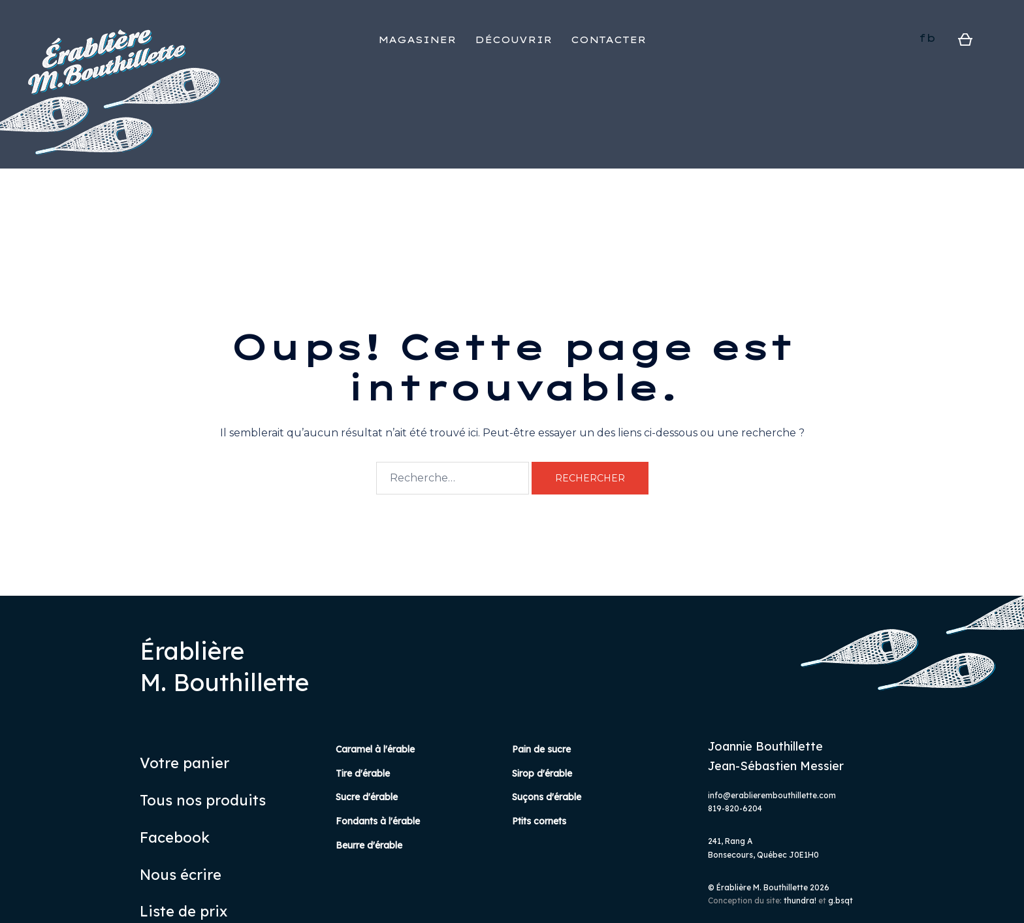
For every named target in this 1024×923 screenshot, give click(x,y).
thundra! (800, 900)
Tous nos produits (203, 800)
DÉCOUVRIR (513, 40)
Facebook (175, 837)
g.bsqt (840, 900)
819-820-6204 (735, 808)
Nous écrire (180, 875)
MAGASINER (417, 40)
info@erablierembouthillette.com (772, 795)
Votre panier (184, 763)
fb (927, 37)
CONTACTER (609, 40)
